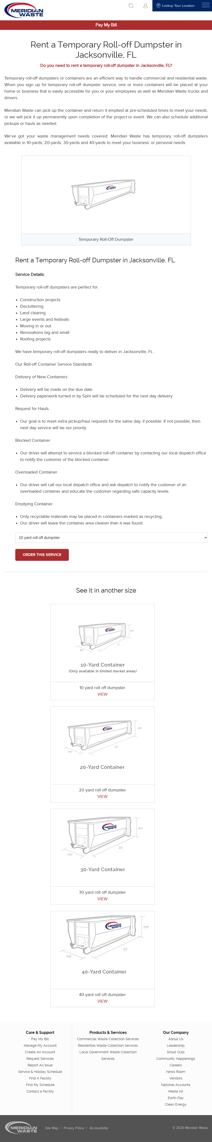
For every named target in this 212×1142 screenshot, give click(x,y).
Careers (176, 1065)
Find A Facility (40, 1078)
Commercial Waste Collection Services (108, 1039)
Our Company (176, 1032)
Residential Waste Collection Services (108, 1045)
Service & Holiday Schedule (40, 1071)
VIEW (102, 694)
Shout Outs (176, 1052)
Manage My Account (40, 1045)
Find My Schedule (40, 1084)
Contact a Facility (40, 1091)
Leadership (176, 1045)
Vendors (175, 1078)
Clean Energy (176, 1104)
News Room (175, 1071)
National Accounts (175, 1084)
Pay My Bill (106, 25)
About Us (175, 1039)
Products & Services (108, 1032)
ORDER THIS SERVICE (42, 554)
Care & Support (40, 1032)
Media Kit (175, 1091)
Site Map (51, 1128)
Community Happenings (176, 1058)
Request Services (40, 1058)
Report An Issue (40, 1065)
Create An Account (40, 1052)
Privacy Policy (74, 1128)
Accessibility (99, 1128)
